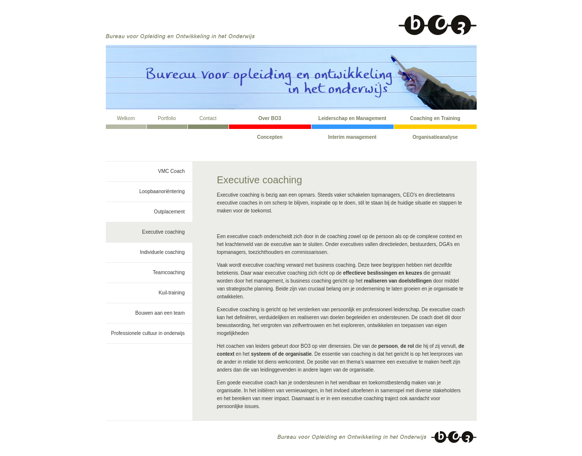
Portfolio (167, 118)
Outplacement (169, 211)
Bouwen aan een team (159, 313)
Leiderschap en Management (352, 118)
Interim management (352, 137)
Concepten (270, 137)
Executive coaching (163, 232)
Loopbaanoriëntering (162, 191)
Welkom (126, 118)
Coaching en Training (435, 118)
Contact (207, 118)
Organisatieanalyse (435, 137)
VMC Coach (171, 171)
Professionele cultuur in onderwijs (148, 333)
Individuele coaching (162, 252)
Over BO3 (269, 118)
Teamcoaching (168, 272)
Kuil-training (172, 292)
